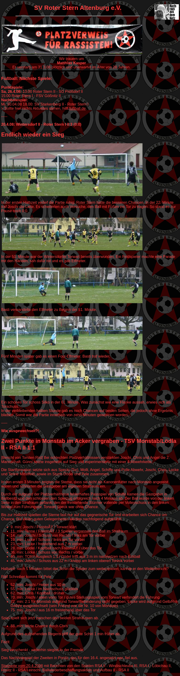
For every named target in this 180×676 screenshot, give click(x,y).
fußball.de (77, 108)
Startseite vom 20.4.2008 (22, 666)
